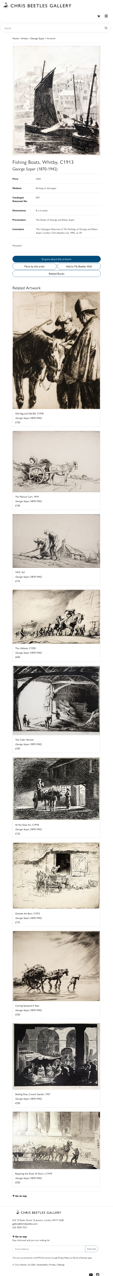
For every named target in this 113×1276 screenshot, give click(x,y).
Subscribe (91, 1248)
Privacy (52, 1264)
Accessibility (42, 1264)
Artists (24, 38)
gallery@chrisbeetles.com (24, 1223)
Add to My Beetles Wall (79, 266)
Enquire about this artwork (56, 259)
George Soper (37, 38)
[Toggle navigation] (106, 16)
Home (15, 38)
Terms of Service (80, 1257)
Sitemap (61, 1264)
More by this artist (34, 266)
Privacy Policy (63, 1257)
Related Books (56, 274)
